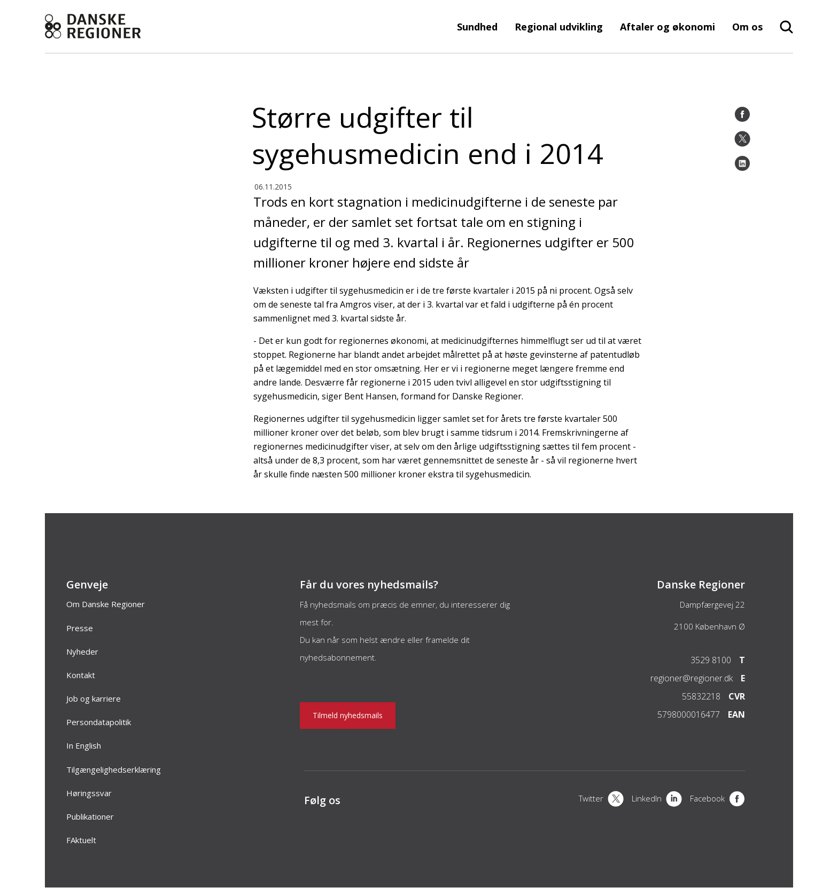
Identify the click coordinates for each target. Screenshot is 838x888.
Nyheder (82, 651)
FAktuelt (81, 840)
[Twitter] (742, 139)
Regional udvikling (559, 26)
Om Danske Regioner (105, 604)
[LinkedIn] (742, 163)
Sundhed (477, 26)
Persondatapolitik (98, 722)
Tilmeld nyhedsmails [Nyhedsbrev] (348, 715)
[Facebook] (742, 114)
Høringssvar (89, 793)
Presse (79, 628)
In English (83, 745)
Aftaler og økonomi (667, 26)
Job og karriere (93, 698)
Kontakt (80, 675)
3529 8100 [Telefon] (710, 660)
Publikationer (90, 816)
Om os (747, 26)
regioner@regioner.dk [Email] (691, 678)
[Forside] (120, 26)
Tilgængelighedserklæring (113, 769)
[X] (601, 800)
